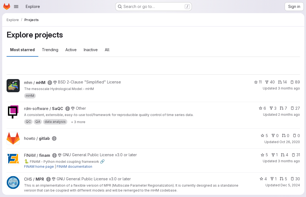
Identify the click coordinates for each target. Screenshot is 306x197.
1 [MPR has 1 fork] (273, 178)
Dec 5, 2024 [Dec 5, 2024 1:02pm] (289, 185)
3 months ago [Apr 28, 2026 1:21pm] (288, 88)
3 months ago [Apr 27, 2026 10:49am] (288, 161)
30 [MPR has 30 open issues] (294, 178)
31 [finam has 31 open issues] (295, 154)
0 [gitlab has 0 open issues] (295, 135)
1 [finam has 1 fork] (274, 154)
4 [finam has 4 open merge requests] (284, 154)
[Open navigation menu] (16, 6)
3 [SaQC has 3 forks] (272, 108)
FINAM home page (39, 166)
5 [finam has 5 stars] (263, 154)
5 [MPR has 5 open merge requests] (283, 178)
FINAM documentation (74, 166)
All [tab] (107, 49)
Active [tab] (71, 49)
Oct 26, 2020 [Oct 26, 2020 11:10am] (289, 142)
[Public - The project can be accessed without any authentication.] (50, 82)
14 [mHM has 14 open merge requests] (282, 82)
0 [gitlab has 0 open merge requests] (285, 135)
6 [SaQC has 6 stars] (261, 108)
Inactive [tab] (91, 49)
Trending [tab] (50, 49)
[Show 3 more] (78, 121)
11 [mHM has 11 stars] (257, 82)
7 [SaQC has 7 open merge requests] (283, 108)
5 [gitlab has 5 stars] (263, 135)
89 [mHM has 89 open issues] (294, 82)
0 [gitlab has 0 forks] (274, 135)
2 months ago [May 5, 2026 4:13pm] (288, 114)
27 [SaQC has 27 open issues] (294, 108)
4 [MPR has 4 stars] (262, 178)
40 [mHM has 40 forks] (269, 82)
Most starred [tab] (22, 49)
